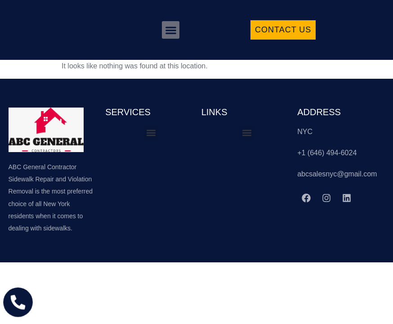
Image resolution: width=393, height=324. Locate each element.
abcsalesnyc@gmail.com (337, 174)
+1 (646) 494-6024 (327, 153)
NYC (305, 131)
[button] (170, 30)
